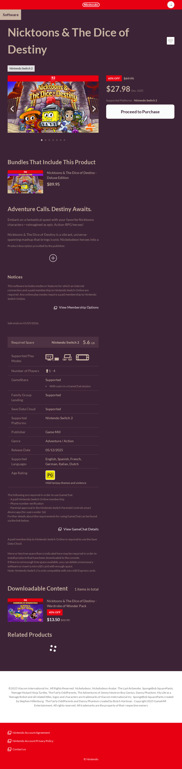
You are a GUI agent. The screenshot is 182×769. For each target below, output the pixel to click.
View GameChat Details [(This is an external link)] (78, 529)
